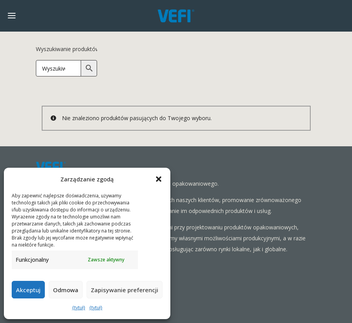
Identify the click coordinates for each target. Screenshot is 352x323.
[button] (159, 179)
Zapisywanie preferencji (124, 290)
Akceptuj (28, 290)
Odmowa (65, 290)
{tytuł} (78, 307)
